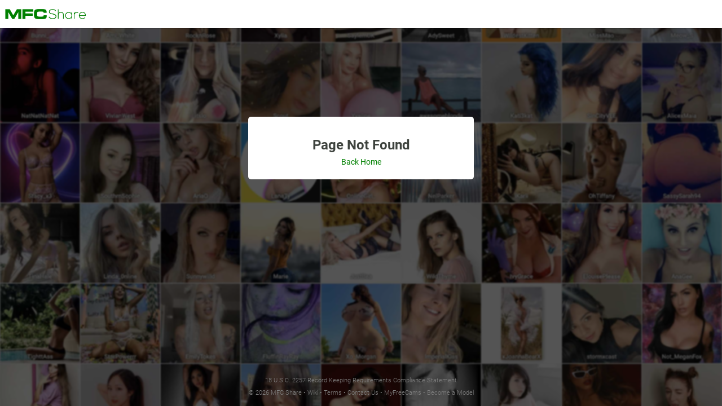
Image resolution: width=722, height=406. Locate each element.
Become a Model (450, 392)
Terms (333, 392)
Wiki (312, 392)
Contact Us (362, 392)
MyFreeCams (402, 392)
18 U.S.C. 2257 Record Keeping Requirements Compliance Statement (361, 380)
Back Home (361, 161)
